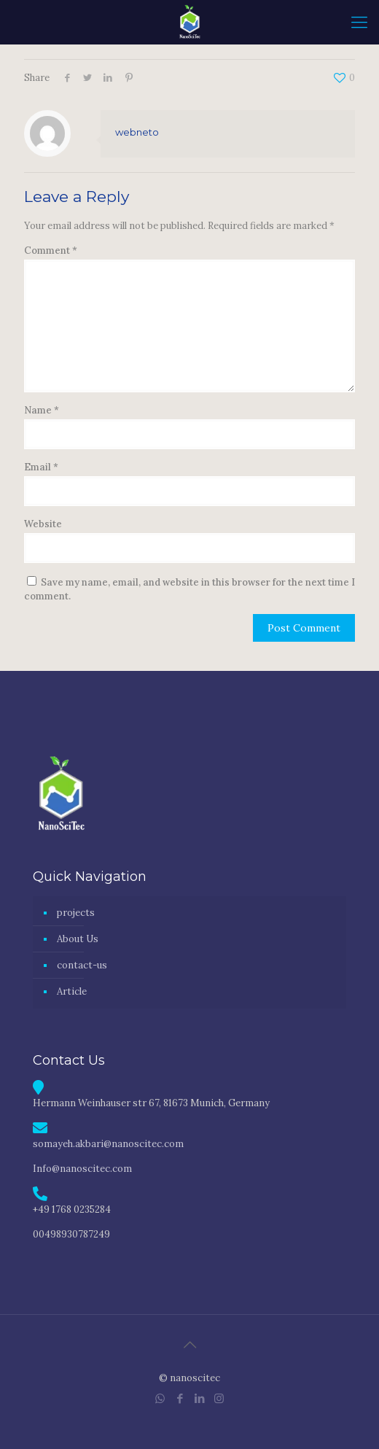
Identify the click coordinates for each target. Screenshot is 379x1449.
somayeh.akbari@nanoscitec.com (108, 1144)
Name (41, 410)
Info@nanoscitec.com (82, 1168)
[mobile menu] (359, 21)
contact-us (82, 965)
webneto (137, 132)
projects (76, 912)
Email (41, 467)
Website (43, 524)
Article (72, 991)
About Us (77, 939)
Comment (50, 250)
